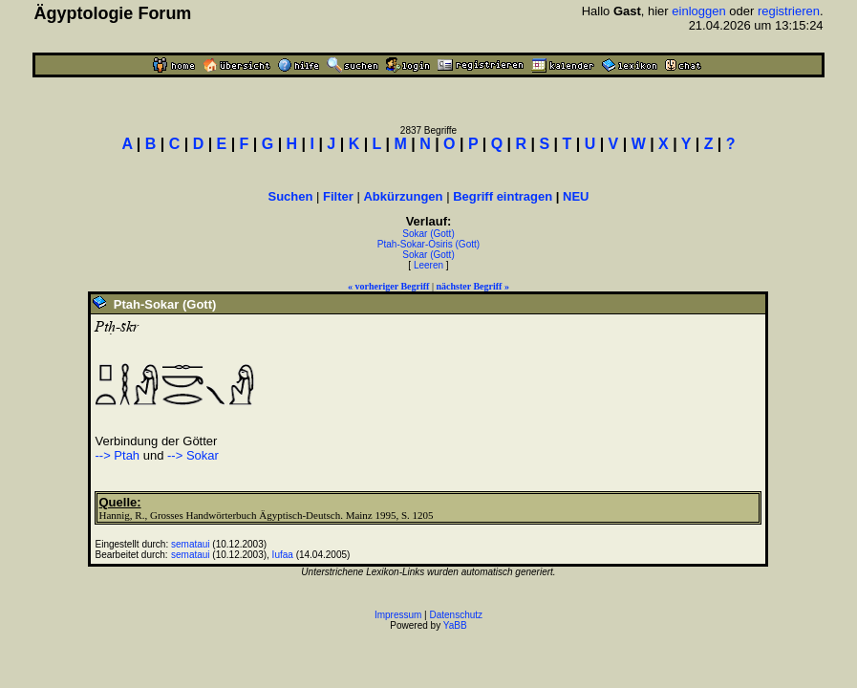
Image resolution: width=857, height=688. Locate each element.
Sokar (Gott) (428, 233)
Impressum (398, 615)
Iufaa (282, 554)
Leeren (428, 265)
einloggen (698, 11)
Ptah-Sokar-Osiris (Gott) (428, 244)
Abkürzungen (402, 196)
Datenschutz (456, 615)
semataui (190, 544)
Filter (338, 196)
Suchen (290, 196)
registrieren (789, 11)
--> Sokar (193, 455)
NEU (576, 196)
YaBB (455, 625)
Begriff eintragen (502, 196)
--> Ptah (117, 455)
